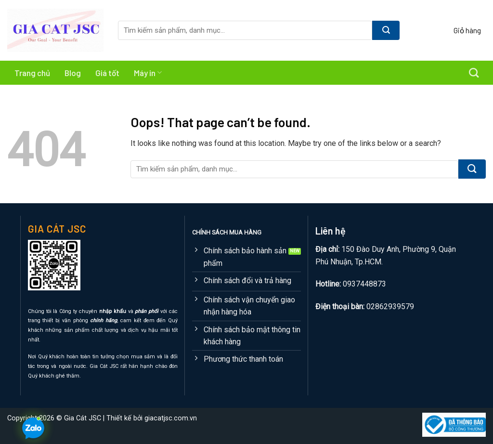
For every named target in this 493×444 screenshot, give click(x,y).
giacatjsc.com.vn (170, 418)
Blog (73, 73)
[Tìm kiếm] (474, 72)
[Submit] (386, 30)
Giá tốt (107, 73)
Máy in (148, 73)
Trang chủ (32, 73)
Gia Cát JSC (82, 418)
